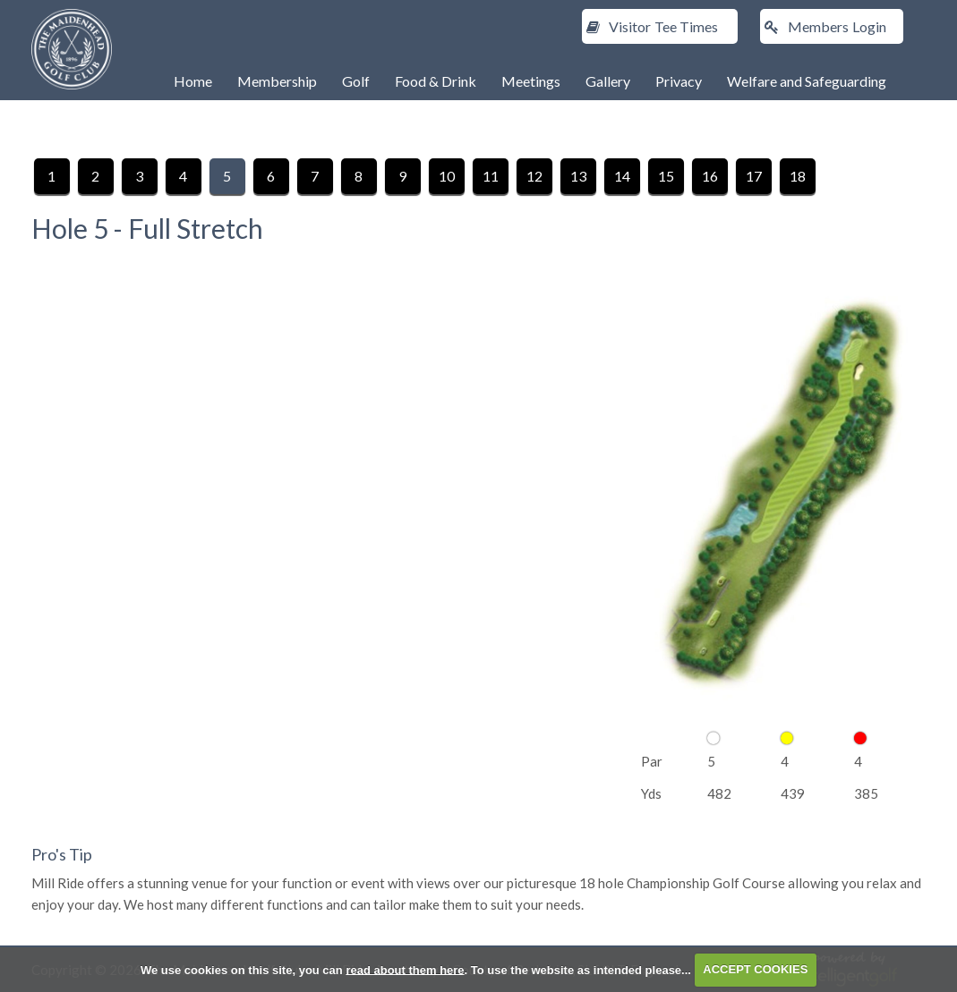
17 (754, 175)
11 (491, 175)
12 (534, 175)
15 (666, 175)
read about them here (405, 969)
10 (447, 175)
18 (798, 175)
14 (622, 175)
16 (710, 175)
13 (578, 175)
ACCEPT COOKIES (755, 969)
